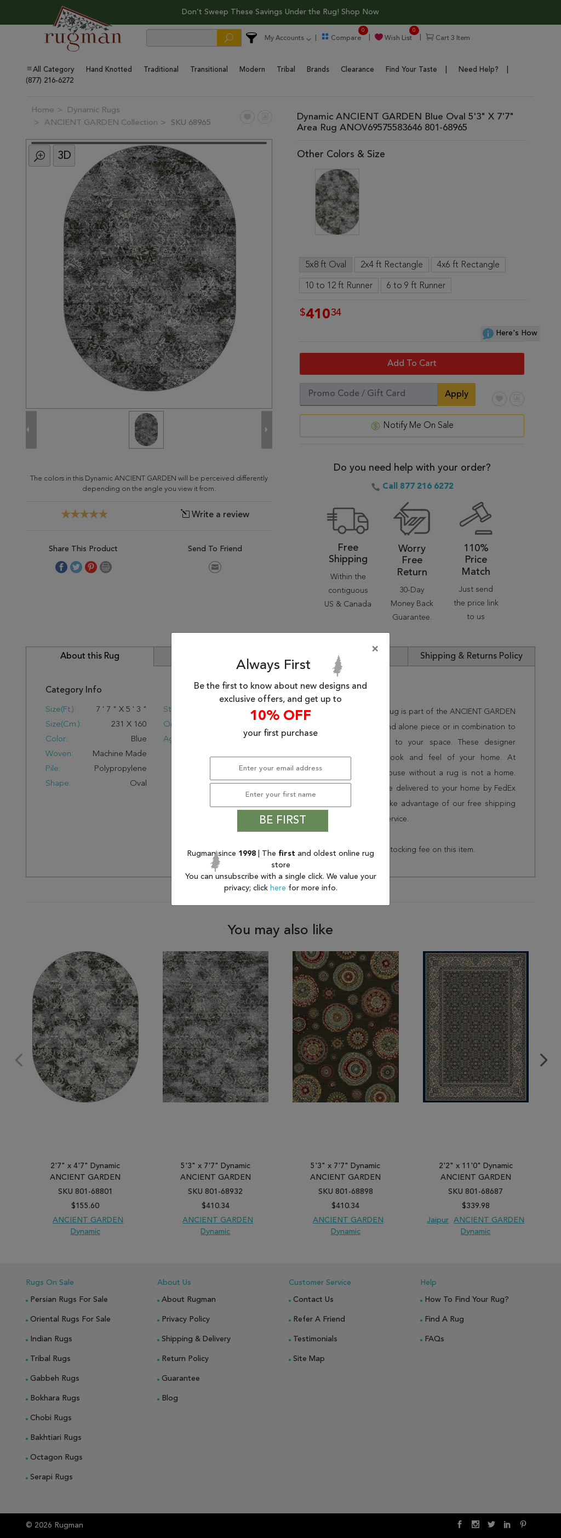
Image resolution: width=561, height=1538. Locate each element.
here (279, 888)
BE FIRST (282, 820)
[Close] (283, 649)
